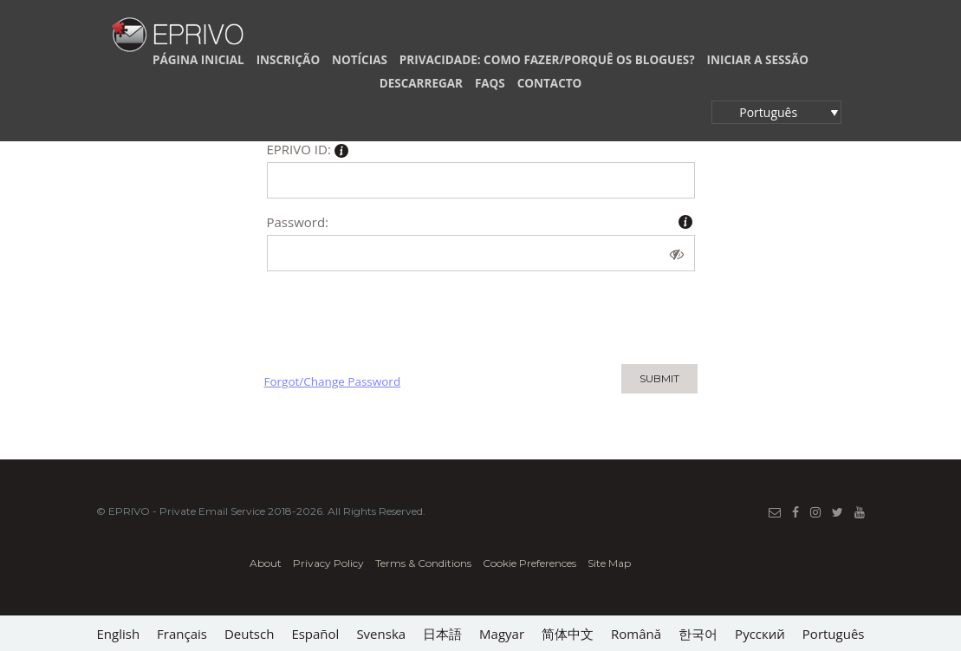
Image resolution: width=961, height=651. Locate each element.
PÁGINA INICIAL (198, 60)
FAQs (490, 83)
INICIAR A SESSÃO (757, 60)
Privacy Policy (328, 563)
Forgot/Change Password (332, 381)
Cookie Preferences (529, 563)
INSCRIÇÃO (288, 60)
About (266, 563)
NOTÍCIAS (359, 60)
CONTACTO (549, 83)
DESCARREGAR (421, 83)
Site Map (609, 563)
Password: (298, 222)
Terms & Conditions (423, 563)
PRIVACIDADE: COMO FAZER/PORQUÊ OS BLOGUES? (547, 60)
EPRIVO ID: (307, 151)
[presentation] (396, 313)
